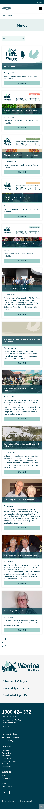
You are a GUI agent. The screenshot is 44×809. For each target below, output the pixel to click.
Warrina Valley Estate (9, 761)
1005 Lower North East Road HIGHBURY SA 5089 (11, 721)
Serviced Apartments (15, 688)
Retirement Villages (14, 681)
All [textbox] (4, 38)
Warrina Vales (6, 766)
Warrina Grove (6, 758)
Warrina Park (6, 756)
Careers (4, 781)
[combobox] (13, 38)
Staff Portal (5, 783)
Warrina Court (6, 750)
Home (4, 15)
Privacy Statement (8, 786)
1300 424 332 (37, 2)
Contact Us (5, 726)
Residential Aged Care (16, 695)
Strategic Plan (6, 778)
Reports (4, 775)
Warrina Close (6, 753)
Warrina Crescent (7, 764)
